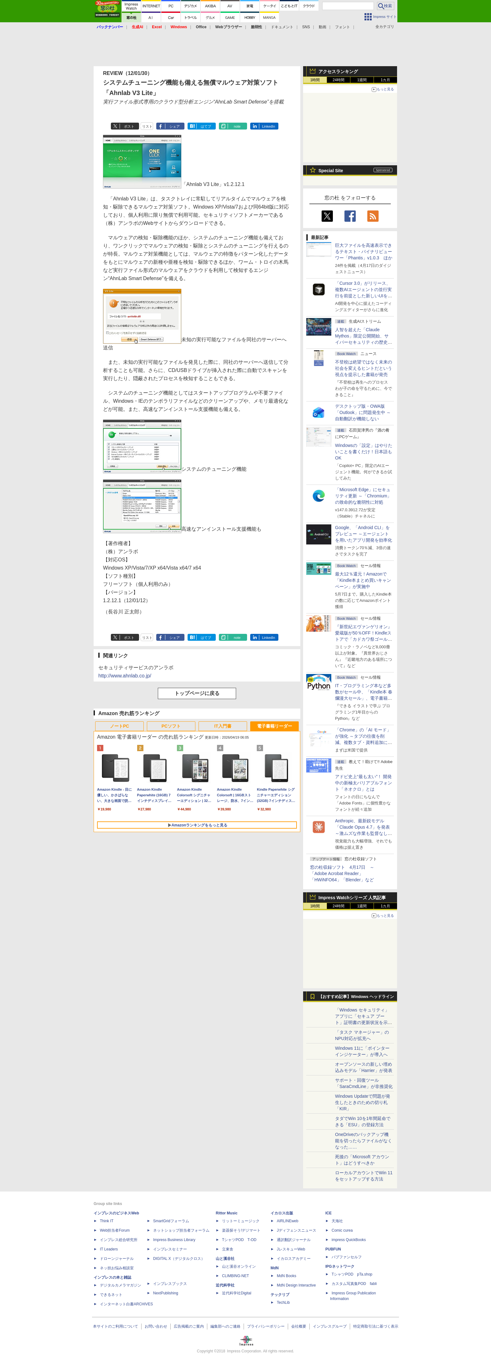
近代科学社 (225, 1285)
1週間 (362, 80)
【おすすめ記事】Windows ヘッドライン (356, 997)
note (237, 126)
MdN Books (286, 1276)
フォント (342, 27)
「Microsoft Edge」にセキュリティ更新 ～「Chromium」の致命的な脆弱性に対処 (363, 496)
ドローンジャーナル (117, 1258)
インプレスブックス (170, 1284)
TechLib (283, 1302)
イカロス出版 (282, 1213)
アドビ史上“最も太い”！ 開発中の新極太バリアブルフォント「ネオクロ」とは (363, 783)
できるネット (111, 1294)
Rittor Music (226, 1213)
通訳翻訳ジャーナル (294, 1240)
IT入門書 (222, 726)
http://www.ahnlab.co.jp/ (124, 675)
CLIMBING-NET (235, 1276)
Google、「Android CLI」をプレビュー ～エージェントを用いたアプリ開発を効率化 (363, 534)
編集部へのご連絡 (225, 1326)
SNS (306, 27)
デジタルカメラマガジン (120, 1285)
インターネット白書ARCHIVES (126, 1304)
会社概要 (298, 1326)
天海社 (337, 1221)
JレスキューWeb (291, 1249)
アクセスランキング (338, 71)
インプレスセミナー (170, 1249)
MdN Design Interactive (296, 1285)
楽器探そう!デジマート (241, 1230)
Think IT (106, 1221)
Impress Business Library (174, 1240)
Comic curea (342, 1230)
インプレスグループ (330, 1326)
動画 (322, 27)
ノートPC (119, 726)
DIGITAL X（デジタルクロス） (179, 1258)
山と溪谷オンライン (239, 1266)
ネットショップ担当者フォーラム (181, 1230)
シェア (174, 126)
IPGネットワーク (339, 1266)
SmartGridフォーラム (171, 1221)
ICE (328, 1213)
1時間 (315, 80)
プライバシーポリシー (266, 1326)
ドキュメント (282, 27)
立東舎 (227, 1249)
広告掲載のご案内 (189, 1326)
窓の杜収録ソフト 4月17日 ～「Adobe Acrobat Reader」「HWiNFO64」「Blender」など (342, 873)
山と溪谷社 (225, 1258)
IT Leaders (109, 1249)
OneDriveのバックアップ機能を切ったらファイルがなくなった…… (363, 1140)
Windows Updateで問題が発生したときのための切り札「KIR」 (362, 1102)
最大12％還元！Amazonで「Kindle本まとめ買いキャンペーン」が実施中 (363, 580)
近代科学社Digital (236, 1293)
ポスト (129, 126)
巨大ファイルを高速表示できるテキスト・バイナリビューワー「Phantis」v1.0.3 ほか (363, 251)
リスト (147, 126)
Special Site (330, 170)
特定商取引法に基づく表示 (375, 1326)
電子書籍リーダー (274, 726)
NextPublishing (165, 1293)
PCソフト (171, 726)
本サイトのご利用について (115, 1326)
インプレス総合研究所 (118, 1240)
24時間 (338, 80)
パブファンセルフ (347, 1257)
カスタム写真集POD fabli (354, 1284)
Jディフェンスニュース (296, 1230)
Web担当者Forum (115, 1230)
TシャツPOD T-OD (239, 1240)
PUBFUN (333, 1249)
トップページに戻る (197, 693)
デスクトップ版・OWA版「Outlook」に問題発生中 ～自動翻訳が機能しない (363, 412)
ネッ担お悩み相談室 (117, 1268)
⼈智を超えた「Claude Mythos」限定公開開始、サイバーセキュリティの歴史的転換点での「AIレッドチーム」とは (363, 342)
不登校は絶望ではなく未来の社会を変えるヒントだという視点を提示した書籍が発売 (363, 368)
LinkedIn (268, 126)
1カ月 (385, 80)
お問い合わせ (156, 1326)
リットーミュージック (241, 1221)
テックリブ (280, 1294)
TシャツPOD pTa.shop (352, 1274)
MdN (275, 1268)
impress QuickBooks (349, 1240)
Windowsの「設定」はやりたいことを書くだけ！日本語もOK (363, 451)
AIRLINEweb (287, 1221)
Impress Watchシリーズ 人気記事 (352, 897)
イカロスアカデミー (294, 1258)
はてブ (206, 126)
